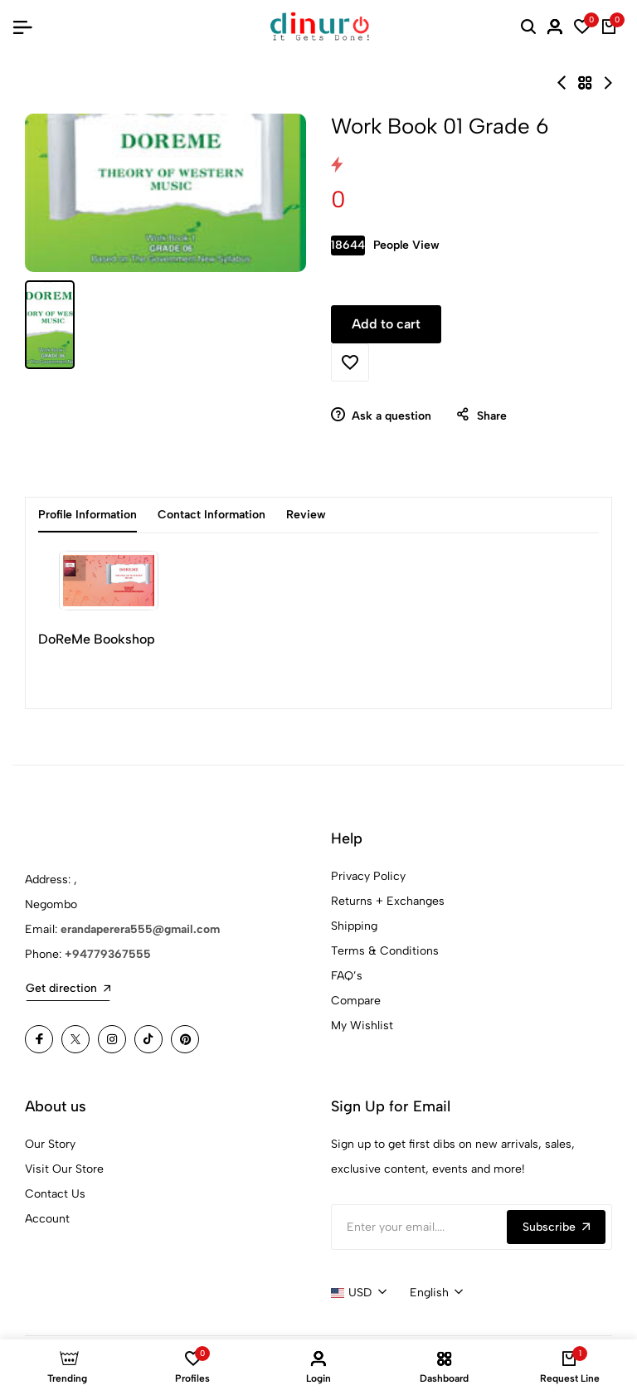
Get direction (68, 988)
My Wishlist (362, 1025)
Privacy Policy (368, 876)
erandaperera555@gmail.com (140, 929)
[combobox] (359, 1293)
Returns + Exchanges (388, 901)
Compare (356, 1001)
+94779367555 (108, 954)
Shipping (354, 926)
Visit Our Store (64, 1169)
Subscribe (556, 1227)
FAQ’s (346, 976)
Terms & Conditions (385, 951)
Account (47, 1219)
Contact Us (55, 1194)
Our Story (50, 1144)
